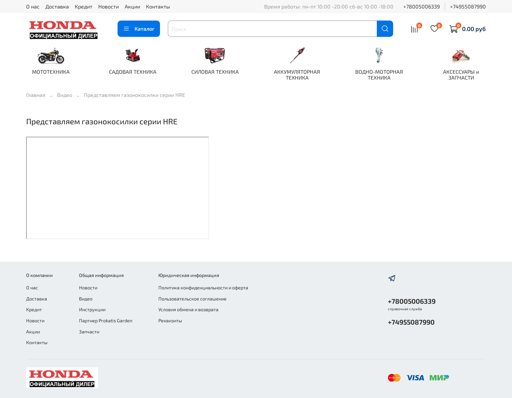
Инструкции (92, 309)
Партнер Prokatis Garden (105, 320)
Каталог (138, 28)
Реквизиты (170, 320)
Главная (35, 95)
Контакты (158, 6)
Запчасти (89, 331)
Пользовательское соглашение (192, 298)
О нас (33, 6)
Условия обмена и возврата (188, 309)
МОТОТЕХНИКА (51, 72)
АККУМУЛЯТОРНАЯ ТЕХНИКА (297, 75)
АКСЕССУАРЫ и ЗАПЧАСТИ (461, 75)
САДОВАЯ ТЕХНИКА (132, 72)
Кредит (83, 6)
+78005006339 (421, 6)
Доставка (57, 6)
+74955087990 (468, 6)
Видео (64, 95)
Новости (108, 6)
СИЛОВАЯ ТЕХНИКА (215, 72)
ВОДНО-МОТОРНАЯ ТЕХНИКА (379, 75)
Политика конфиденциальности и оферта (203, 287)
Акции (132, 6)
